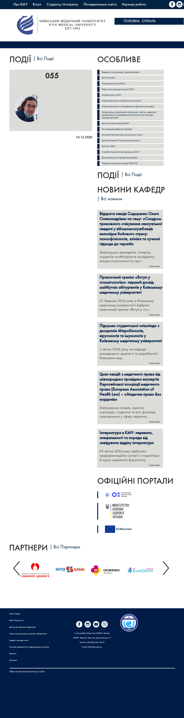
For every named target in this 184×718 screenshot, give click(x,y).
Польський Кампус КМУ (71, 11)
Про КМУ (20, 4)
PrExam (125, 11)
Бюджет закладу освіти (19, 640)
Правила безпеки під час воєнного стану (122, 135)
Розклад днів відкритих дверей (117, 129)
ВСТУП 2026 (108, 78)
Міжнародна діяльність (30, 11)
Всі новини (111, 199)
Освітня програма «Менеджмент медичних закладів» (128, 106)
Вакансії (12, 654)
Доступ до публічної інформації (22, 627)
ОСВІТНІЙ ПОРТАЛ (138, 28)
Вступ (37, 4)
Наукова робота (134, 4)
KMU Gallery (14, 614)
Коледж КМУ (104, 11)
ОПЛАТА (149, 21)
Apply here (163, 28)
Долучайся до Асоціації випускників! (120, 158)
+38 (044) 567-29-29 (95, 642)
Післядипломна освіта (100, 4)
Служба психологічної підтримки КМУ (120, 152)
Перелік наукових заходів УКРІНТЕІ (120, 163)
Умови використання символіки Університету (28, 634)
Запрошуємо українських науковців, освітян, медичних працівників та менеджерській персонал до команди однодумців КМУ (129, 115)
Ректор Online (108, 146)
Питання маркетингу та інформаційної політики (29, 647)
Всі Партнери (67, 547)
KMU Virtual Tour (16, 621)
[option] (37, 569)
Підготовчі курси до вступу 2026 (118, 89)
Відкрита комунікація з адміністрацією (121, 72)
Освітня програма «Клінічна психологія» (121, 101)
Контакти (13, 660)
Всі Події (45, 58)
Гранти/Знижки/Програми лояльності (121, 140)
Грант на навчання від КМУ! (115, 123)
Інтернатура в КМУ (111, 95)
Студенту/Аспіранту (62, 4)
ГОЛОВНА (132, 21)
